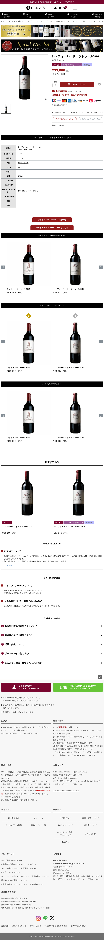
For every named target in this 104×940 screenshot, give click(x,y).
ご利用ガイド (65, 818)
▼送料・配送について (69, 743)
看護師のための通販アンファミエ (14, 880)
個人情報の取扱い (78, 926)
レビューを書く (59, 125)
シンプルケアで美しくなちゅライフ (15, 876)
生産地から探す (6, 15)
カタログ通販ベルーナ (10, 868)
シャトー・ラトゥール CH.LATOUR (52, 21)
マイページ (6, 810)
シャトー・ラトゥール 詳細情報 (52, 220)
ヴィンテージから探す (72, 15)
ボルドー (21, 21)
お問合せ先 (58, 765)
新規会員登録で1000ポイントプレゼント (26, 687)
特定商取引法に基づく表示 (56, 926)
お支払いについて (65, 825)
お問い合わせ (35, 926)
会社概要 (57, 854)
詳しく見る (8, 565)
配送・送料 (58, 721)
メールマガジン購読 (13, 825)
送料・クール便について (94, 112)
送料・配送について (90, 818)
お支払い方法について (59, 112)
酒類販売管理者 (8, 892)
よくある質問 (90, 834)
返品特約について (76, 112)
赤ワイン (21, 167)
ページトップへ (100, 677)
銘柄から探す (27, 15)
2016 (20, 154)
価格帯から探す (49, 15)
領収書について (90, 825)
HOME (3, 21)
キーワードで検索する (97, 15)
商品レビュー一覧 (38, 825)
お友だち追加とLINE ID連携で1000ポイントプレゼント (78, 687)
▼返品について (16, 800)
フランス (12, 21)
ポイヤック (32, 21)
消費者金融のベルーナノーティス (14, 884)
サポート (57, 810)
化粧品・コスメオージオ (10, 872)
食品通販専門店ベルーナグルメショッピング (18, 864)
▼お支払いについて (16, 733)
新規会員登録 (13, 818)
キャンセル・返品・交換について (65, 833)
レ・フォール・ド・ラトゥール (79, 21)
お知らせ (65, 842)
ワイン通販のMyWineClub (11, 860)
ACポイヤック (23, 163)
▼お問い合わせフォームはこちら (66, 790)
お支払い (5, 721)
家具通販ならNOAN (29, 868)
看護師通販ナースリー (40, 876)
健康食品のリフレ (37, 884)
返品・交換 (6, 765)
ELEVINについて (19, 926)
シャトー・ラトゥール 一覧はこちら (52, 228)
